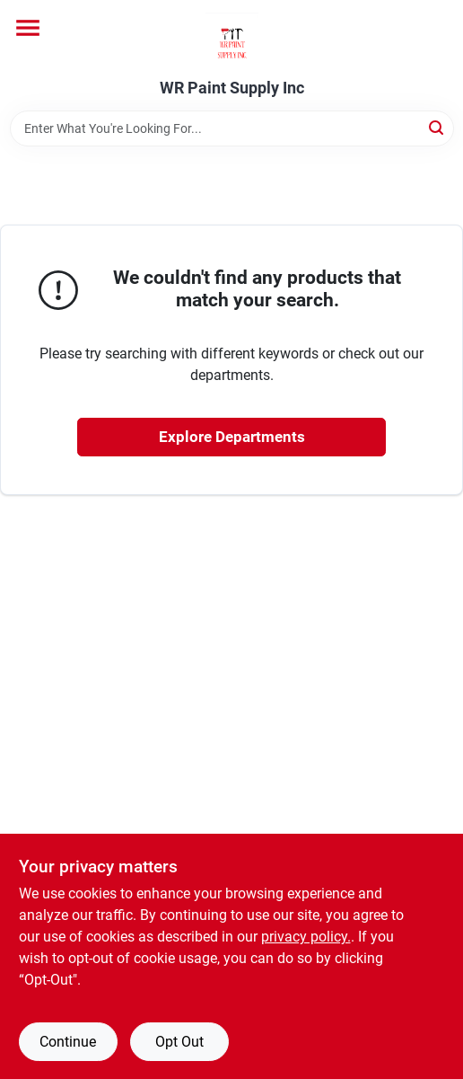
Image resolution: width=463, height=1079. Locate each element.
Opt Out (179, 1041)
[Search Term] (232, 128)
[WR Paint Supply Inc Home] (231, 39)
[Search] (437, 127)
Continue (67, 1041)
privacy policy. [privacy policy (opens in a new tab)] (306, 936)
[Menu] (27, 28)
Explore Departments (232, 437)
